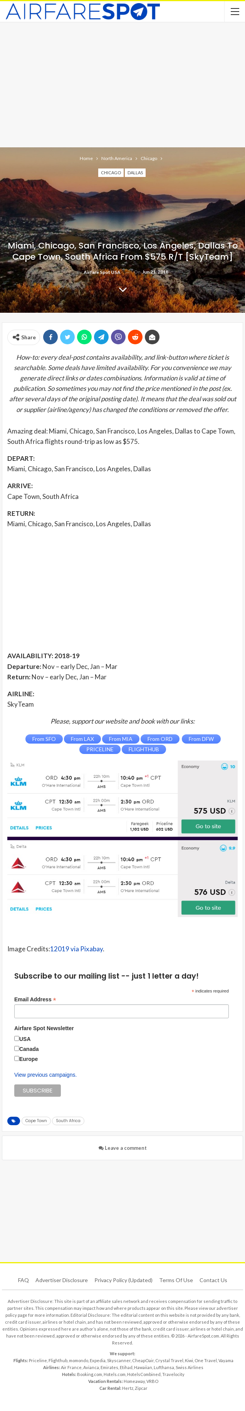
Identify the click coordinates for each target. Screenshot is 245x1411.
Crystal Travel (169, 1360)
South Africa (68, 1121)
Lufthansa (164, 1367)
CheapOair (143, 1360)
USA (25, 1039)
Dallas (135, 172)
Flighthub (58, 1360)
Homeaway (134, 1381)
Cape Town (36, 1121)
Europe (28, 1059)
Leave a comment (123, 1148)
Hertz (127, 1388)
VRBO (152, 1381)
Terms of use (176, 1280)
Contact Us (213, 1280)
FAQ (23, 1280)
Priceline (38, 1360)
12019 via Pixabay (76, 949)
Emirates (109, 1367)
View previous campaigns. (45, 1075)
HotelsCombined (144, 1374)
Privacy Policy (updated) (123, 1280)
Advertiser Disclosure (61, 1280)
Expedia (98, 1360)
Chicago (111, 172)
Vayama (225, 1360)
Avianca (91, 1367)
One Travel (206, 1360)
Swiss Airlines (189, 1367)
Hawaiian (143, 1367)
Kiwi (189, 1360)
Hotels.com (115, 1374)
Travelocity (173, 1374)
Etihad (126, 1367)
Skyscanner (119, 1360)
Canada (29, 1049)
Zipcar (141, 1388)
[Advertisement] (122, 84)
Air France (71, 1367)
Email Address (35, 999)
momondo (78, 1360)
